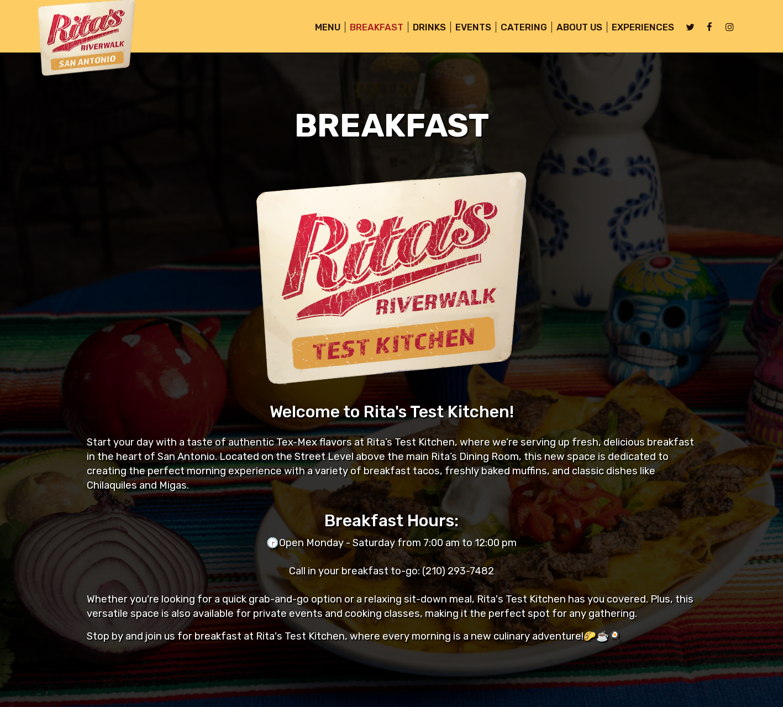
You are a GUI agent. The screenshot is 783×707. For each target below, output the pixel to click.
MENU (323, 27)
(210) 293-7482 (458, 571)
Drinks (425, 27)
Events (469, 27)
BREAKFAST (372, 27)
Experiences (638, 27)
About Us (575, 27)
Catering (519, 27)
